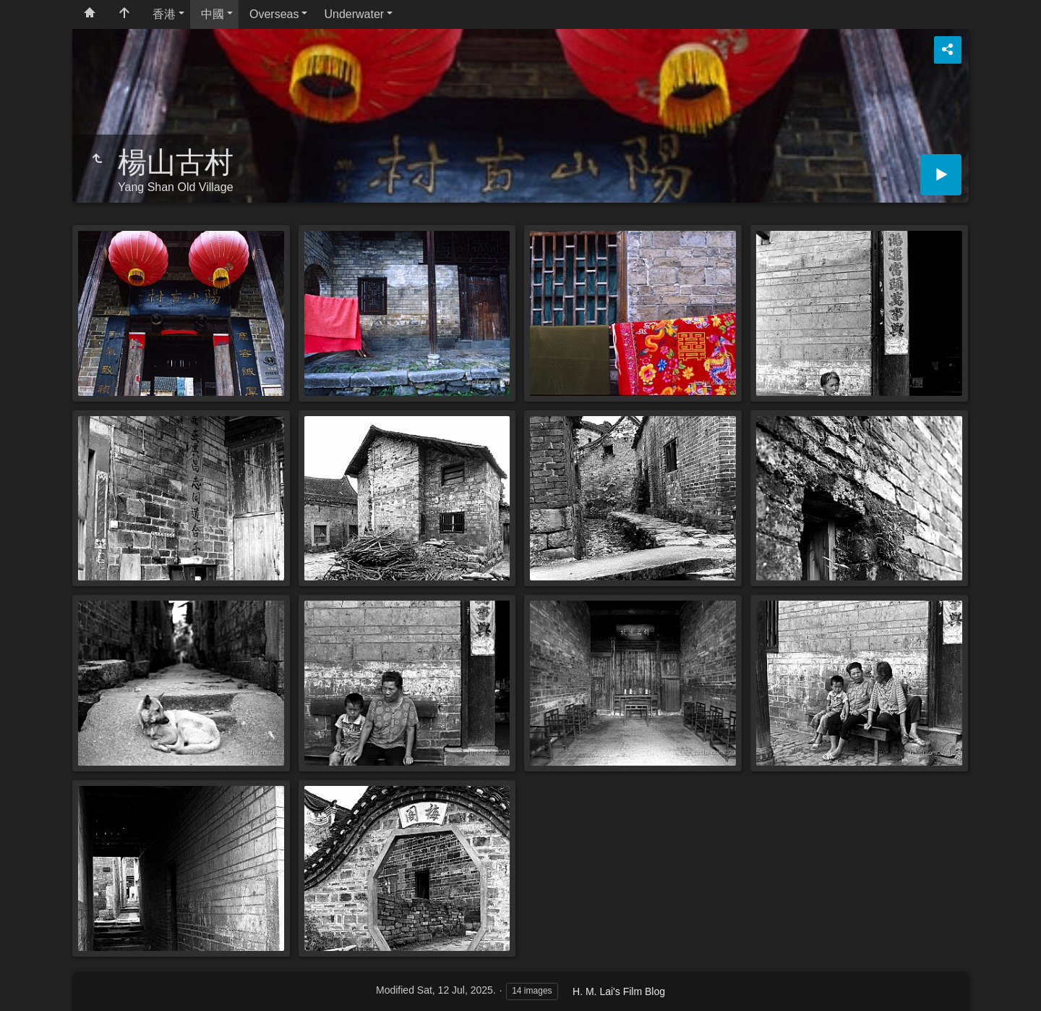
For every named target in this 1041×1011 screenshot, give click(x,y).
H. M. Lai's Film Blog (619, 991)
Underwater (354, 14)
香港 (164, 14)
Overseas (274, 14)
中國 (212, 14)
